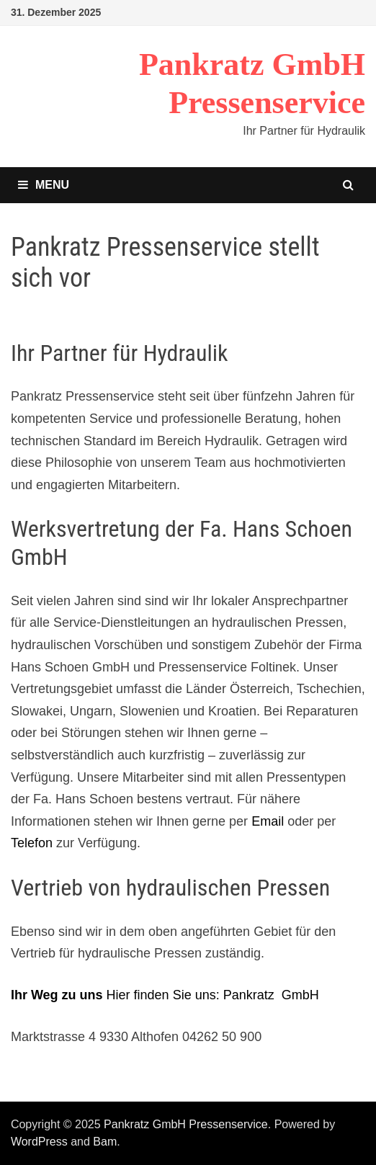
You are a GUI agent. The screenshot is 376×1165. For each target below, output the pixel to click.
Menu (43, 185)
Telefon (32, 843)
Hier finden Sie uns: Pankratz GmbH (165, 995)
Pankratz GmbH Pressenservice (186, 1124)
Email (267, 821)
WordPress (39, 1141)
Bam (105, 1141)
